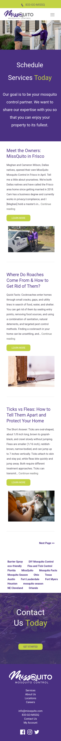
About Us (30, 694)
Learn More (18, 218)
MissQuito (27, 570)
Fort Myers (51, 579)
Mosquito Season (17, 574)
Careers (30, 702)
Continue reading (28, 473)
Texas (48, 574)
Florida (11, 570)
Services (30, 690)
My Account (30, 722)
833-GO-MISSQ (33, 4)
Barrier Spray (15, 561)
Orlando (33, 588)
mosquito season (33, 583)
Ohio (36, 574)
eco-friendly (14, 566)
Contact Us (30, 718)
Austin (11, 579)
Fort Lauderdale (30, 579)
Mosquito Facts (48, 570)
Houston (12, 583)
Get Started (30, 646)
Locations (30, 698)
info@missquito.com (31, 711)
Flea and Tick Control (39, 566)
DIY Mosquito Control (41, 561)
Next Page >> (46, 543)
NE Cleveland (15, 588)
